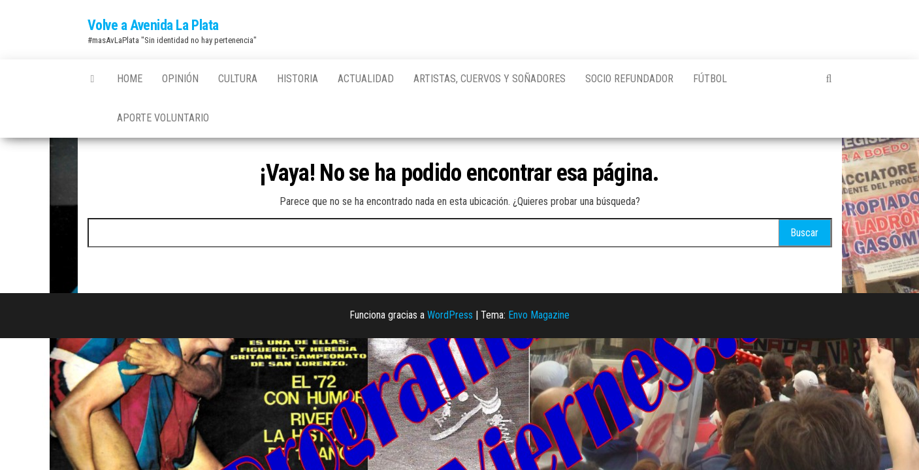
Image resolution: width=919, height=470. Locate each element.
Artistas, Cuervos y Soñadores (489, 78)
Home (129, 78)
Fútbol (710, 78)
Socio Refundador (629, 78)
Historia (297, 78)
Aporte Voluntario (163, 118)
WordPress (450, 315)
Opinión (180, 78)
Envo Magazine (539, 315)
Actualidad (366, 78)
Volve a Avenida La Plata (153, 25)
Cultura (237, 78)
